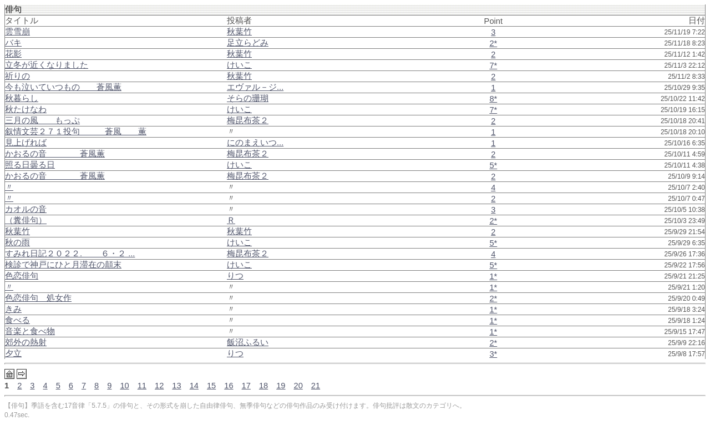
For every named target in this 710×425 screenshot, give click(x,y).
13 (176, 385)
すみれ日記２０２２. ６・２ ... (70, 253)
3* (493, 354)
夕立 (13, 353)
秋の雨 (17, 242)
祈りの (17, 76)
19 (280, 385)
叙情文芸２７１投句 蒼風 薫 (75, 131)
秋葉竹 (17, 231)
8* (493, 98)
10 (124, 385)
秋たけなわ (26, 109)
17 (246, 385)
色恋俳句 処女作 (38, 298)
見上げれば (26, 142)
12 (159, 385)
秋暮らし (21, 98)
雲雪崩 (17, 31)
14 (194, 385)
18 (263, 385)
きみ (13, 309)
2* (493, 43)
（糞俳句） (26, 220)
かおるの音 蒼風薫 (55, 153)
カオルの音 (26, 209)
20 (298, 385)
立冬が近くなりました (46, 64)
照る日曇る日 (30, 164)
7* (493, 65)
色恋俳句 (21, 275)
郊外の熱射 (26, 342)
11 (142, 385)
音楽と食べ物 (30, 331)
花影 (13, 53)
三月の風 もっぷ (42, 120)
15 (211, 385)
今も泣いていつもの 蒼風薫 (63, 87)
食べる (17, 320)
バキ (13, 42)
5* (493, 165)
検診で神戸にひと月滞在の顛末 (63, 264)
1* (493, 276)
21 (315, 385)
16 (228, 385)
